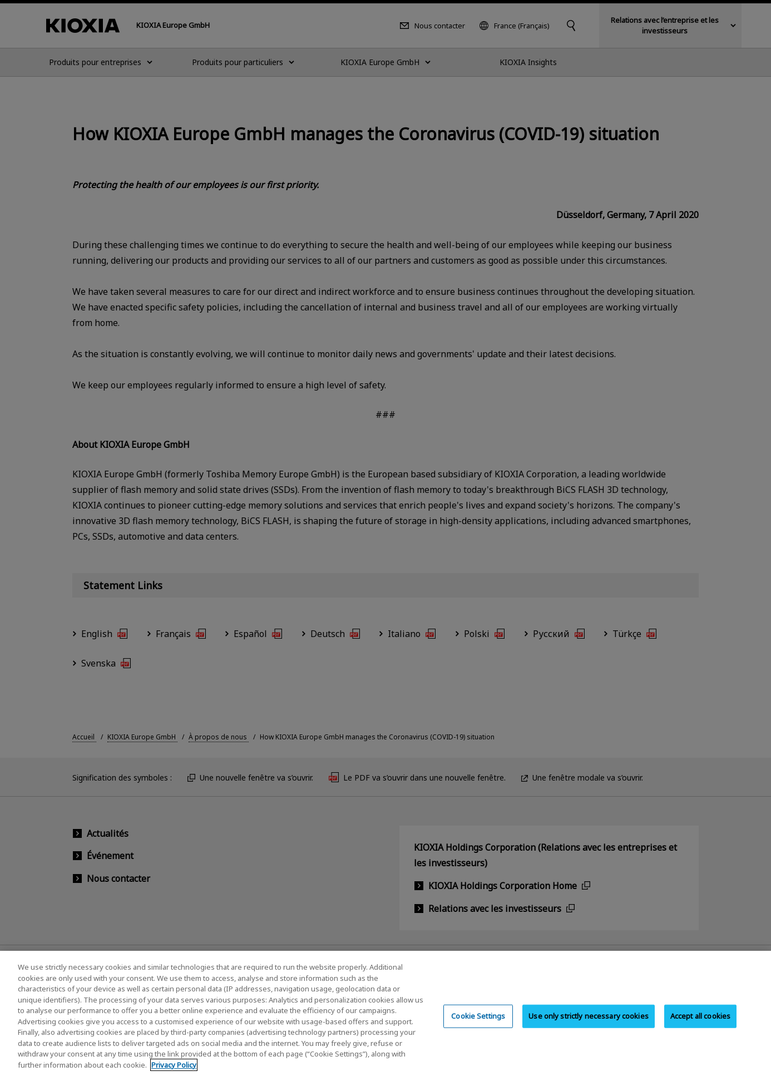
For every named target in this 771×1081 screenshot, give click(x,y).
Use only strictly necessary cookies (588, 1023)
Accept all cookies (700, 1023)
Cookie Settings (478, 1023)
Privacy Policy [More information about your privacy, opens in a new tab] (173, 1072)
